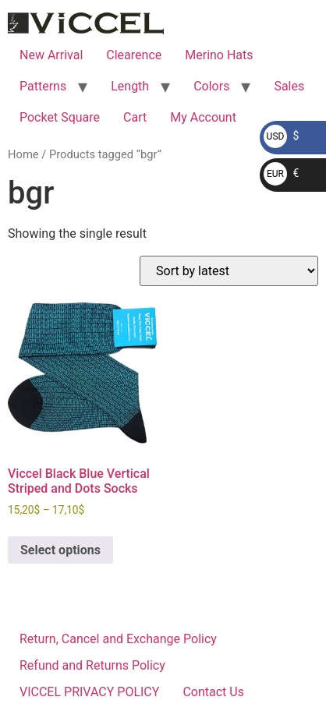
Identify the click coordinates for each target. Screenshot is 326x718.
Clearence (133, 55)
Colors (211, 86)
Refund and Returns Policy (92, 665)
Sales (289, 86)
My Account (203, 117)
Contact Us (213, 691)
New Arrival (51, 55)
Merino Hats (219, 55)
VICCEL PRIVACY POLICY (89, 691)
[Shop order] (229, 271)
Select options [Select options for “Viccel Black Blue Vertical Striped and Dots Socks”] (60, 550)
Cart (135, 117)
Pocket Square (59, 117)
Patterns (42, 86)
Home (23, 154)
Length (130, 86)
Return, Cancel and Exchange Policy (118, 638)
